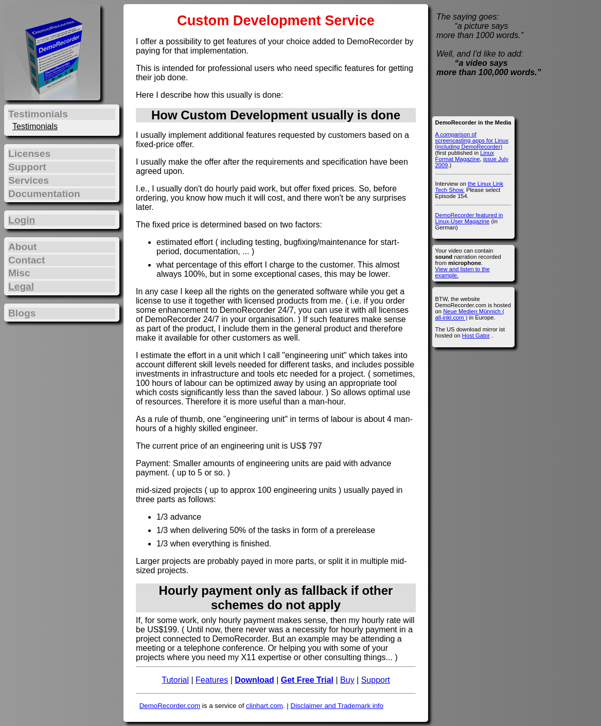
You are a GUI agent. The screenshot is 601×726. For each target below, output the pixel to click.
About (22, 246)
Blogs (22, 313)
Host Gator (476, 335)
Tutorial (175, 680)
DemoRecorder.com (170, 706)
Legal (21, 286)
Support (375, 680)
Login (21, 220)
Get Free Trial (307, 680)
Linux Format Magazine (464, 156)
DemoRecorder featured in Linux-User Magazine (469, 218)
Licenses (29, 153)
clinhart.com (264, 706)
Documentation (44, 193)
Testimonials (35, 126)
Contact (26, 260)
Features (212, 680)
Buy (347, 680)
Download (254, 680)
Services (28, 180)
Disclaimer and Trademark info (337, 706)
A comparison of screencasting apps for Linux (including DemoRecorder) (471, 140)
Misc (19, 273)
